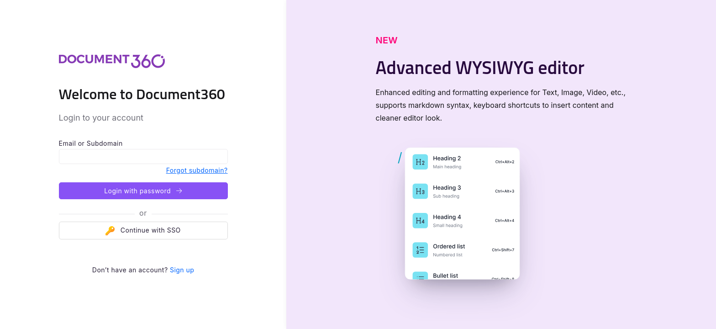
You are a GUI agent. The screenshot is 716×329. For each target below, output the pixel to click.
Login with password (143, 191)
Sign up (182, 270)
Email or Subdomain (91, 143)
